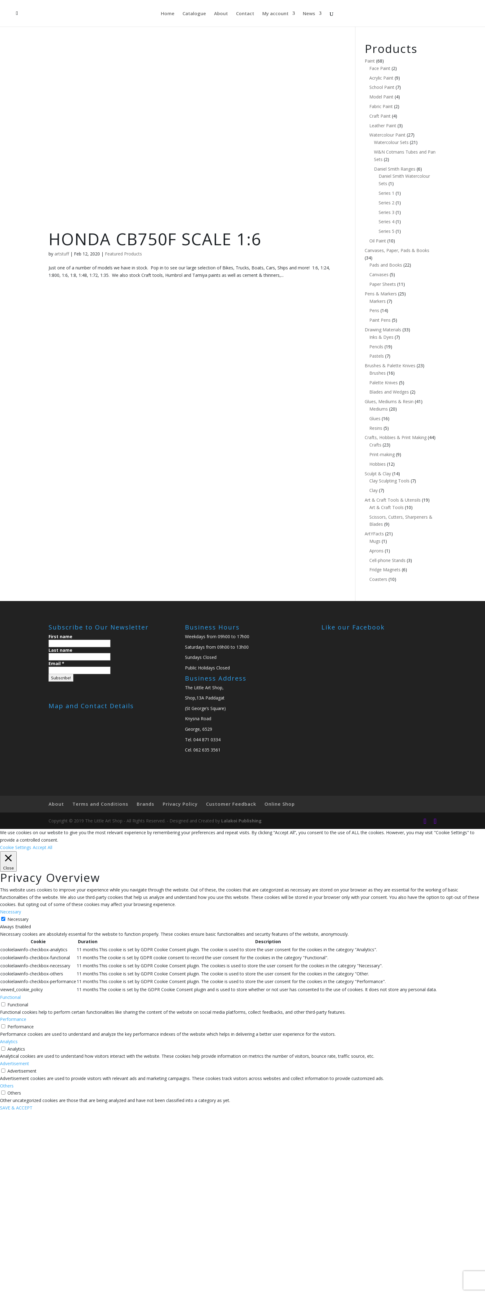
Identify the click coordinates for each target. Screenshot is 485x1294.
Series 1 (386, 193)
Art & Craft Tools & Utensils (393, 500)
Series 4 (386, 221)
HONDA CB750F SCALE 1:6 (155, 239)
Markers (377, 301)
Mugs (374, 541)
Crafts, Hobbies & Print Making (396, 437)
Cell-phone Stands (387, 560)
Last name (60, 650)
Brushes (377, 373)
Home (167, 13)
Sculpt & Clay (378, 474)
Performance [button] (13, 1019)
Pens (374, 310)
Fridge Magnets (385, 570)
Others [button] (7, 1086)
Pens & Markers (381, 294)
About (221, 13)
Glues (374, 418)
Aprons (376, 551)
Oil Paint (377, 241)
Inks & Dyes (381, 337)
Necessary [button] (10, 912)
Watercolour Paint (387, 135)
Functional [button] (10, 997)
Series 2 (386, 203)
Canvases (378, 274)
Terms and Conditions (100, 804)
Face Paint (379, 68)
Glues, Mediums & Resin (389, 401)
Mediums (378, 409)
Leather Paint (382, 126)
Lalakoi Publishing (241, 821)
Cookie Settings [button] (15, 847)
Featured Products (123, 254)
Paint (370, 61)
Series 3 (386, 212)
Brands (145, 804)
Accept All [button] (42, 847)
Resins (375, 428)
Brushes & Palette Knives (390, 365)
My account (275, 13)
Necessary (17, 919)
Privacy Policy (180, 804)
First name (60, 636)
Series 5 (386, 231)
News (309, 13)
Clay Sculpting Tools (389, 481)
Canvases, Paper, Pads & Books (397, 250)
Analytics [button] (9, 1041)
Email (56, 663)
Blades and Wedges (389, 392)
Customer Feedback (231, 804)
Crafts (375, 445)
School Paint (381, 87)
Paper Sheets (382, 284)
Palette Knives (383, 383)
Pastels (376, 356)
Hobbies (377, 464)
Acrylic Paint (381, 78)
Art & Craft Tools (386, 507)
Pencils (376, 347)
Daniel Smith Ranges (394, 169)
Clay (373, 490)
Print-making (382, 454)
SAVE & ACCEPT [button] (16, 1108)
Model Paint (381, 97)
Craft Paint (380, 116)
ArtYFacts (374, 534)
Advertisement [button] (14, 1063)
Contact (245, 13)
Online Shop (279, 804)
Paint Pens (380, 320)
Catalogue (194, 13)
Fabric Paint (381, 106)
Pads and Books (385, 265)
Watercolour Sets (391, 142)
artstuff (61, 254)
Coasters (378, 579)
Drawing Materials (383, 330)
